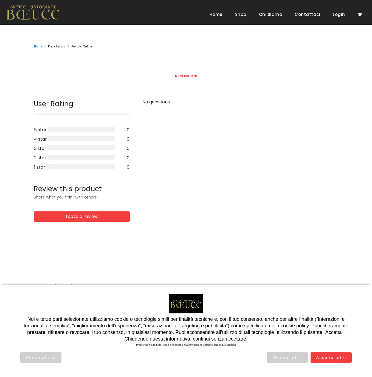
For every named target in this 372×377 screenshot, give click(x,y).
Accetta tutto (331, 357)
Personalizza (41, 357)
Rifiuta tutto (287, 357)
